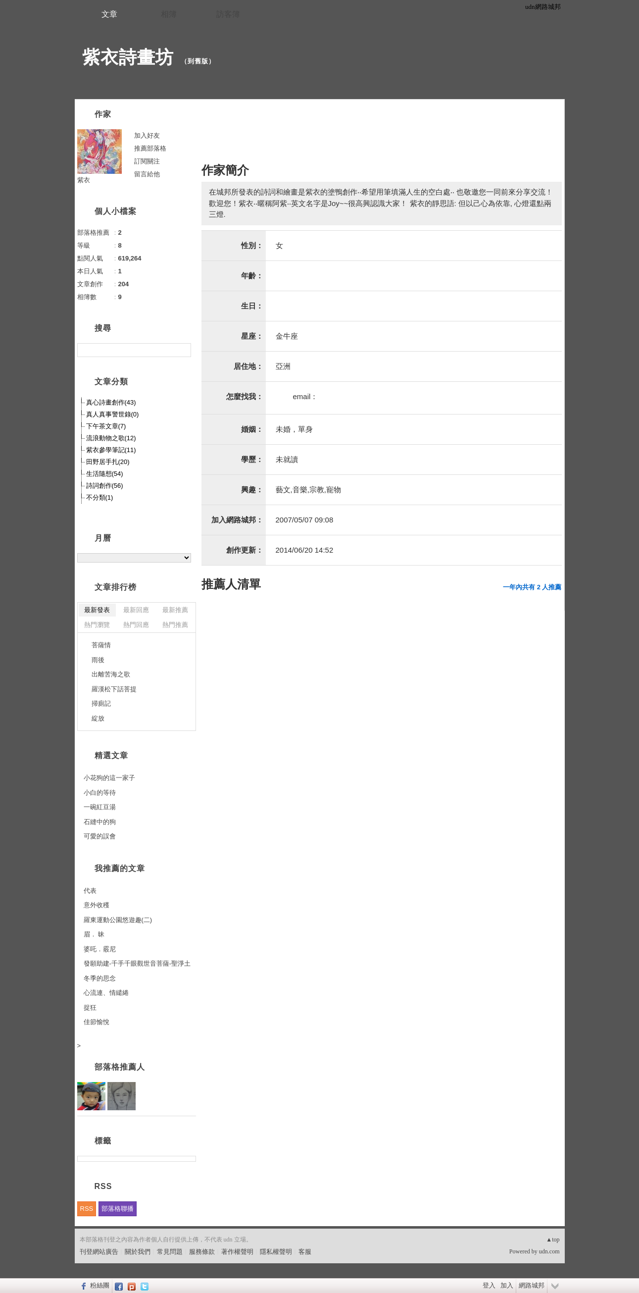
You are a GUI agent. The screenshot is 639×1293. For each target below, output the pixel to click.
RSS (87, 1208)
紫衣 (83, 180)
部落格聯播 (117, 1208)
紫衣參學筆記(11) (111, 450)
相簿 (169, 14)
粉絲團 (99, 1285)
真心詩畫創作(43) (111, 402)
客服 (304, 1251)
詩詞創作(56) (104, 485)
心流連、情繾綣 (106, 992)
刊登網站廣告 (99, 1251)
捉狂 (90, 1007)
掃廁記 (101, 703)
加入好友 (147, 135)
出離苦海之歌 (111, 674)
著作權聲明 (237, 1251)
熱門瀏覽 (97, 624)
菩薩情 (101, 645)
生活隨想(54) (104, 473)
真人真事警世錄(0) (112, 414)
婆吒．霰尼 (100, 949)
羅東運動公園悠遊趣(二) (118, 920)
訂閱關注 (147, 161)
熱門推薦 (175, 624)
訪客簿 (228, 14)
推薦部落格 (150, 148)
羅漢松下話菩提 (114, 689)
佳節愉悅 (96, 1022)
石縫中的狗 (100, 822)
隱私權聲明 (276, 1251)
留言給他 (147, 174)
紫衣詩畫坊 (128, 57)
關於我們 (137, 1251)
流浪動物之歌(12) (111, 438)
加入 (506, 1285)
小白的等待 (100, 792)
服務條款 (202, 1251)
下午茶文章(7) (106, 426)
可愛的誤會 (100, 836)
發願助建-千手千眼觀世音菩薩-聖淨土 (137, 963)
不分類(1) (99, 497)
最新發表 (97, 610)
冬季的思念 (100, 978)
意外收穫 (96, 905)
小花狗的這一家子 (109, 777)
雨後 (98, 660)
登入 (489, 1285)
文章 (109, 14)
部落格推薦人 (120, 1067)
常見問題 (170, 1251)
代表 (90, 890)
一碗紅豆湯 (100, 807)
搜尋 (182, 350)
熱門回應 (136, 624)
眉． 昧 (94, 934)
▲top (552, 1239)
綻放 (98, 718)
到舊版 (198, 61)
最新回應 (136, 610)
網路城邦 (531, 1285)
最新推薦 (175, 610)
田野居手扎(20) (108, 461)
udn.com (549, 1251)
